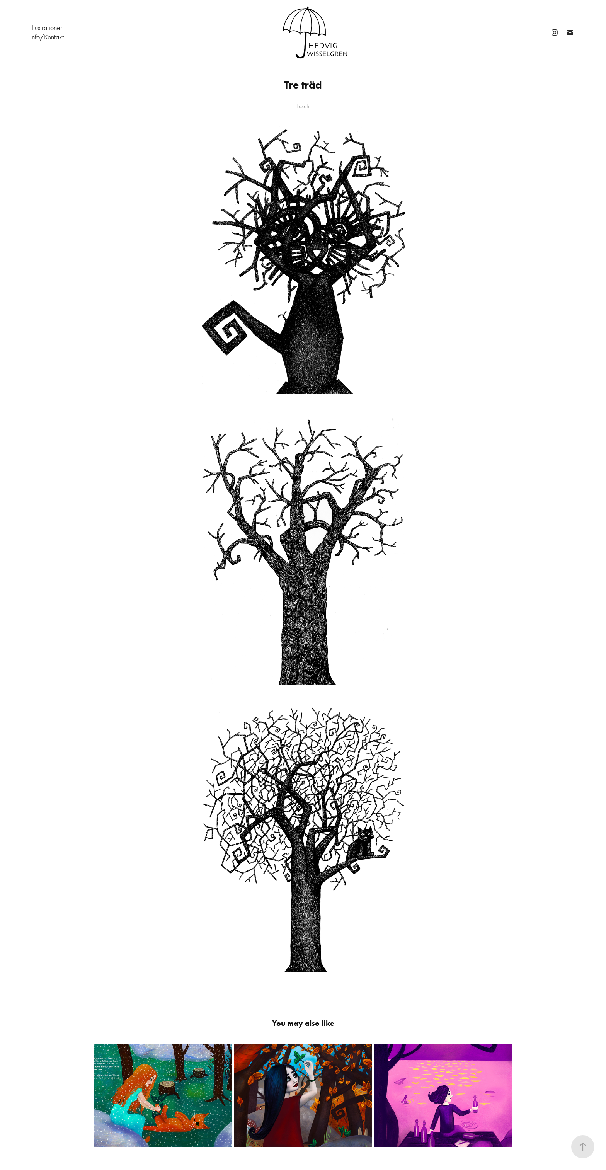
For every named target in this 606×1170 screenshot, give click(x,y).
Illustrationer (46, 28)
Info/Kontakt (47, 37)
